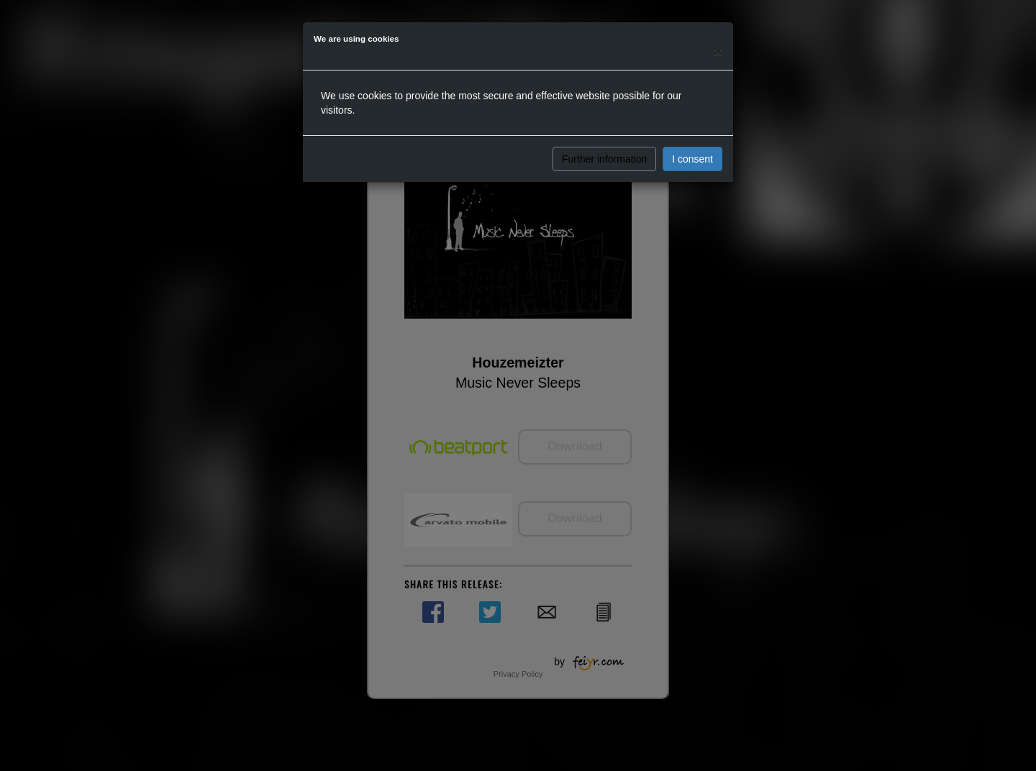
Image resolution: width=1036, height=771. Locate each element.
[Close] (718, 51)
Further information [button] (604, 159)
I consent (692, 159)
